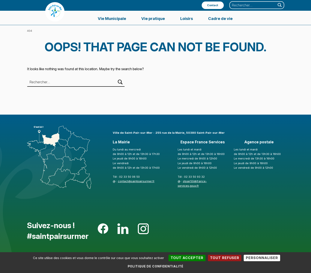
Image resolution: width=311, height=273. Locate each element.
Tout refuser (224, 258)
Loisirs (186, 18)
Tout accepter (187, 258)
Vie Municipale (112, 18)
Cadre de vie (220, 18)
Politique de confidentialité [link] (155, 266)
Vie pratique (153, 18)
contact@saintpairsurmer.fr (136, 181)
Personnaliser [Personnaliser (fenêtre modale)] (262, 258)
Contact (212, 5)
